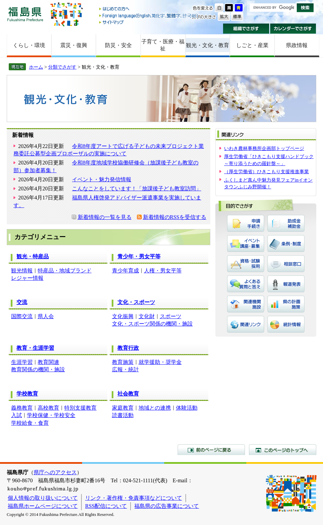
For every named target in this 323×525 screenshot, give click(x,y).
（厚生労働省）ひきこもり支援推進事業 (266, 171)
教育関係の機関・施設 (38, 369)
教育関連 (48, 362)
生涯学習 (22, 362)
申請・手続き (245, 223)
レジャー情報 (27, 278)
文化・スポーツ (136, 302)
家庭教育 (123, 408)
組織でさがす (246, 29)
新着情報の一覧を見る (105, 217)
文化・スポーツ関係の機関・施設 (152, 324)
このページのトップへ (282, 449)
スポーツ (170, 316)
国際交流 (22, 316)
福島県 (25, 14)
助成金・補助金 (285, 223)
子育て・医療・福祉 (162, 45)
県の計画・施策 (285, 304)
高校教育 (48, 408)
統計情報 (285, 324)
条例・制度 (285, 243)
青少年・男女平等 (138, 256)
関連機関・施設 (245, 304)
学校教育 (27, 394)
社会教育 (128, 394)
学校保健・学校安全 (51, 415)
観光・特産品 (32, 256)
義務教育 (22, 408)
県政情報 (297, 45)
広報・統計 (125, 369)
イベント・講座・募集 (245, 243)
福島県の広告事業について (166, 506)
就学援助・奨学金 (160, 362)
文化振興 (123, 316)
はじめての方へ (149, 9)
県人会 (46, 316)
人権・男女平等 (163, 270)
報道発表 (285, 283)
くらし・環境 (29, 45)
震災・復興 (73, 45)
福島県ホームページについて (43, 506)
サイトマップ (149, 22)
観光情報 (22, 270)
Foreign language (149, 15)
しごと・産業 (252, 45)
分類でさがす (62, 67)
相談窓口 (285, 263)
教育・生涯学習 (35, 348)
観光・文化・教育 (207, 45)
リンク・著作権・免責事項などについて (133, 498)
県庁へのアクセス (55, 472)
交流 (21, 302)
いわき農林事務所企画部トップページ (264, 148)
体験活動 (187, 408)
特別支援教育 (80, 408)
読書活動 (123, 415)
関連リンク (245, 324)
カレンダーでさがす (293, 29)
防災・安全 (118, 45)
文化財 (147, 316)
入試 (16, 415)
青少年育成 (125, 270)
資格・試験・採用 (245, 263)
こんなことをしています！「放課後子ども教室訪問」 (136, 188)
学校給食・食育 (30, 423)
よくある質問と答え (245, 283)
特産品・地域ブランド (65, 270)
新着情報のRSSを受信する (174, 217)
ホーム (36, 67)
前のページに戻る (211, 449)
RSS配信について (106, 506)
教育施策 (123, 362)
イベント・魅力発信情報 (101, 179)
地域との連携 (155, 408)
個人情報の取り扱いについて (43, 498)
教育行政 (128, 348)
